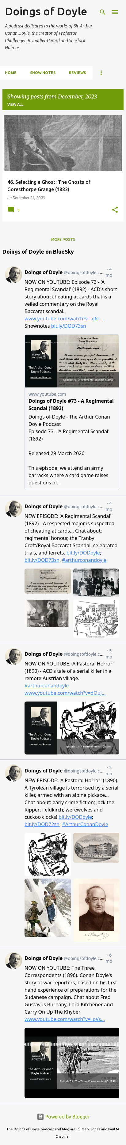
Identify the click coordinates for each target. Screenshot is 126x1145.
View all (15, 104)
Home (11, 73)
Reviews (77, 73)
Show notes (42, 73)
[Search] (102, 12)
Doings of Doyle (46, 11)
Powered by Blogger (63, 1116)
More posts (63, 239)
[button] (115, 210)
